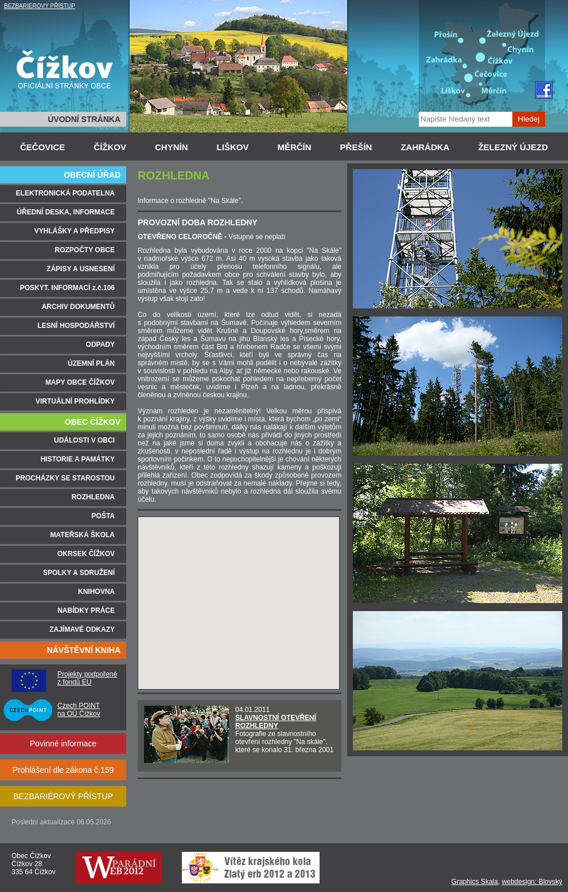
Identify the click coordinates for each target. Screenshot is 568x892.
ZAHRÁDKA (424, 147)
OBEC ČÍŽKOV (92, 422)
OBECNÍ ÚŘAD (92, 174)
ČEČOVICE (42, 147)
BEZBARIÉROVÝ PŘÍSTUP (39, 6)
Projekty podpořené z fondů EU (87, 678)
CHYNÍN (171, 147)
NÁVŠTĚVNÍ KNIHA (83, 650)
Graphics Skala (475, 882)
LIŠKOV (233, 147)
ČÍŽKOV (110, 147)
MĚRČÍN (294, 147)
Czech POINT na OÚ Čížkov (78, 710)
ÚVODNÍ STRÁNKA (84, 119)
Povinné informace (63, 743)
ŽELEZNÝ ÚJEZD (513, 147)
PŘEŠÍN (356, 147)
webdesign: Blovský (532, 882)
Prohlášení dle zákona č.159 (63, 769)
